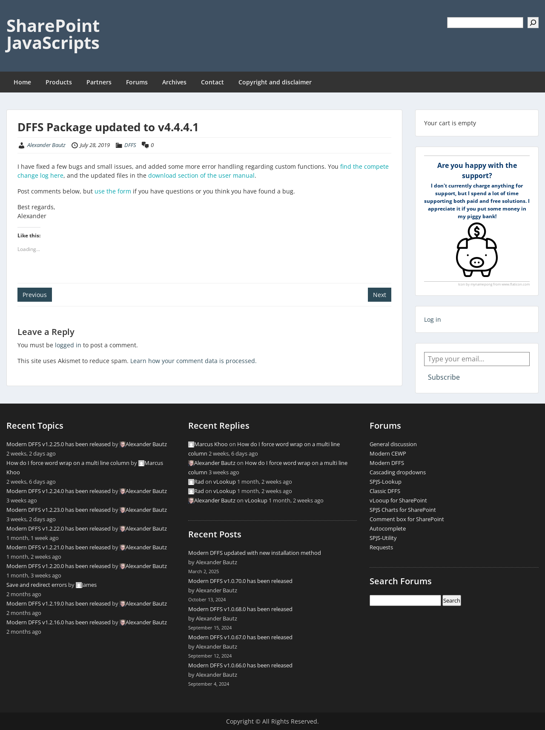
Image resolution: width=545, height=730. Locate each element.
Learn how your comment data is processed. (193, 361)
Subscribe (444, 377)
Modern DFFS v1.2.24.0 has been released (58, 491)
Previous (35, 295)
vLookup (224, 481)
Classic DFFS (385, 491)
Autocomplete (388, 528)
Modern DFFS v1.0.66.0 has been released (240, 665)
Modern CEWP (388, 453)
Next (379, 295)
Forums (137, 82)
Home (22, 82)
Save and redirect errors (36, 585)
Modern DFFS (387, 463)
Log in (432, 319)
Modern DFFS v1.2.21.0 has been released (58, 547)
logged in (68, 345)
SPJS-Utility (383, 538)
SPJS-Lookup (386, 481)
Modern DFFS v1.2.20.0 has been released (58, 566)
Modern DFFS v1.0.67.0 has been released (240, 637)
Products (59, 82)
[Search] (533, 22)
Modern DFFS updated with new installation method (254, 553)
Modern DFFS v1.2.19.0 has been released (58, 603)
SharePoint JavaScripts (53, 34)
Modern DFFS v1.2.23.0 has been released (58, 510)
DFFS (130, 145)
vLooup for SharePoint (398, 500)
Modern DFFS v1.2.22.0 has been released (58, 528)
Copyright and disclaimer (275, 82)
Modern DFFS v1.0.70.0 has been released (240, 581)
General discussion (393, 444)
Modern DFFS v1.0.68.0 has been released (240, 609)
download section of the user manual (201, 175)
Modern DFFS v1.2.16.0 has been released (58, 622)
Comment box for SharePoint (407, 519)
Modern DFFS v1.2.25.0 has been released (58, 444)
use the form (113, 191)
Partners (99, 82)
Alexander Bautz (46, 145)
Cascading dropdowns (398, 472)
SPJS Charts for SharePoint (403, 510)
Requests (381, 547)
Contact (212, 82)
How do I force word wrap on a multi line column (67, 463)
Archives (174, 82)
